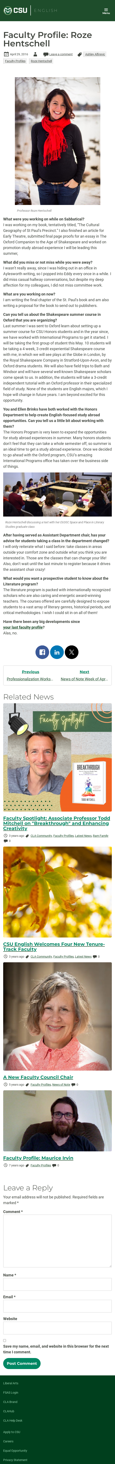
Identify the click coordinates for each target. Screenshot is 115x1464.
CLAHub (8, 1411)
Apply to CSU (11, 1432)
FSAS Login (10, 1392)
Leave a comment (58, 54)
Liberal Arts (10, 1383)
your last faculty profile (23, 627)
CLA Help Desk (12, 1420)
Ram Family (100, 835)
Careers (8, 1441)
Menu (106, 13)
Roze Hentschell (41, 61)
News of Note (61, 1084)
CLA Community (41, 835)
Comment (13, 1211)
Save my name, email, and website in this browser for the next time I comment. (56, 1349)
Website (10, 1318)
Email (9, 1297)
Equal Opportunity (15, 1450)
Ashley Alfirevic (95, 54)
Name (9, 1275)
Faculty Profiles (15, 61)
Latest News (83, 835)
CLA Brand (10, 1402)
